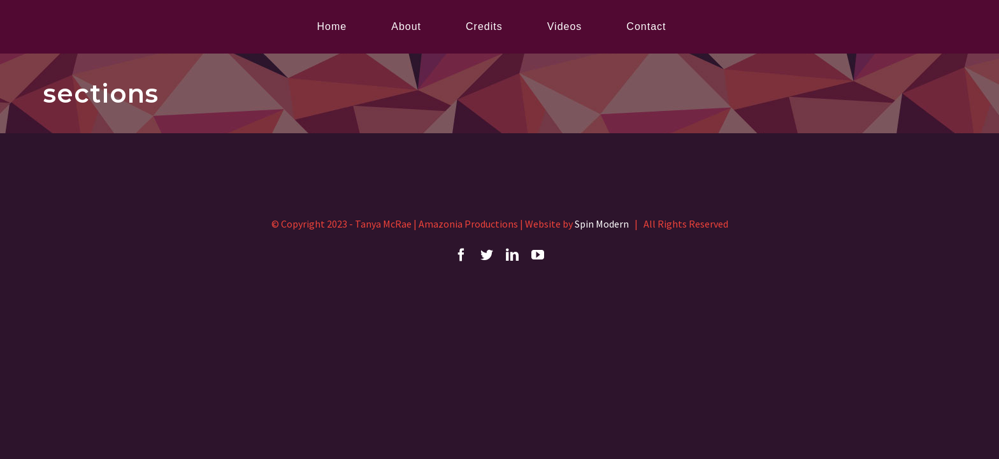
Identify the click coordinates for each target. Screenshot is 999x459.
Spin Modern (602, 223)
